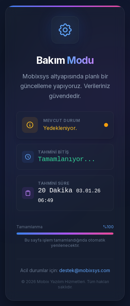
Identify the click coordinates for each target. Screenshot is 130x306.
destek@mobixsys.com (84, 270)
